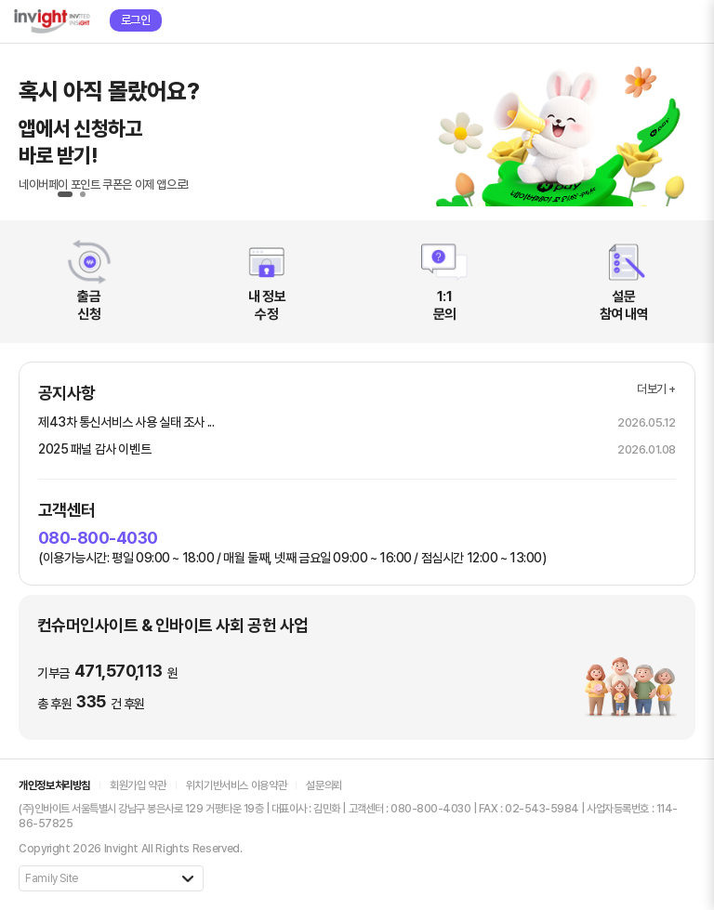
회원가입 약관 (137, 785)
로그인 (136, 20)
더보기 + (656, 389)
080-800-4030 (98, 537)
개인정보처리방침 (54, 785)
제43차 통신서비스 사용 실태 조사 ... (126, 422)
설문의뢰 (324, 785)
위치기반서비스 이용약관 (236, 785)
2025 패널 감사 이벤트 (94, 449)
